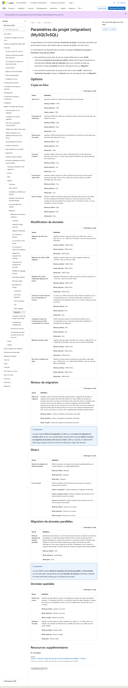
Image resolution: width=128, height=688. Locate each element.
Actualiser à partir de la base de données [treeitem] (18, 317)
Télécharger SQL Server (116, 8)
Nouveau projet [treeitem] (17, 281)
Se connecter (121, 3)
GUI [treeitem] (15, 305)
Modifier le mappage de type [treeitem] (18, 272)
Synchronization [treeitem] (19, 301)
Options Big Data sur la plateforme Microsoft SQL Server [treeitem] (14, 135)
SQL (39, 23)
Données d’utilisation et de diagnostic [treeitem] (15, 168)
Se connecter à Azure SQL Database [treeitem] (18, 248)
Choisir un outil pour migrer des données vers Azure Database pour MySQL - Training (58, 658)
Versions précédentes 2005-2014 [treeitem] (14, 44)
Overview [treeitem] (12, 184)
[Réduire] (25, 21)
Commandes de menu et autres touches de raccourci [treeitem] (18, 334)
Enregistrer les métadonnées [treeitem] (16, 323)
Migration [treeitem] (17, 312)
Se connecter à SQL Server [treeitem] (18, 242)
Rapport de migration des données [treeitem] (16, 255)
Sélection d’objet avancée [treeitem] (17, 225)
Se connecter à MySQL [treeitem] (17, 235)
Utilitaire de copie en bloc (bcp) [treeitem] (15, 129)
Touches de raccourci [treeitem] (17, 328)
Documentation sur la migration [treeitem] (12, 111)
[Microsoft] (3, 2)
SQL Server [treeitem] (7, 34)
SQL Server (47, 23)
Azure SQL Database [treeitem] (17, 296)
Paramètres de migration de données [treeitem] (16, 264)
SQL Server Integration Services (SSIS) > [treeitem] (13, 124)
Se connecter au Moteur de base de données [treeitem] (14, 62)
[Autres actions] (95, 22)
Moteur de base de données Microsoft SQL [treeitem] (14, 56)
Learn (33, 23)
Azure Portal (102, 8)
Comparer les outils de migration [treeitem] (13, 118)
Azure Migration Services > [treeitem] (14, 142)
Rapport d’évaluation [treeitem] (18, 231)
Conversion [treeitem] (17, 291)
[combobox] (14, 25)
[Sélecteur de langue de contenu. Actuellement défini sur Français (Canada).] (10, 684)
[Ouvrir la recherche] (114, 3)
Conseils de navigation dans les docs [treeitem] (14, 39)
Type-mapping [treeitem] (18, 308)
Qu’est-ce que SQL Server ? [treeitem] (14, 51)
